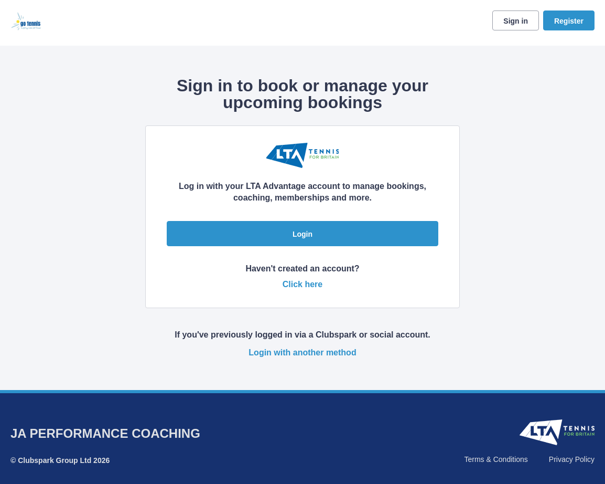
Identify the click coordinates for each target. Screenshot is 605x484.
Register (569, 21)
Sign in (515, 21)
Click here (302, 284)
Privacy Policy (572, 459)
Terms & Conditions (495, 459)
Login (302, 234)
